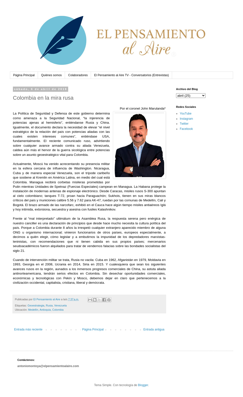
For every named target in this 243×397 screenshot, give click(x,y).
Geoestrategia (36, 305)
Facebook (186, 129)
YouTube (185, 113)
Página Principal (24, 75)
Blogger (143, 385)
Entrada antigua (153, 329)
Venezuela (60, 305)
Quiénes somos (51, 75)
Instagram (186, 118)
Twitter (184, 123)
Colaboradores (78, 75)
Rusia (49, 305)
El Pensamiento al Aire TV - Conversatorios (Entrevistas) (131, 75)
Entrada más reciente (28, 329)
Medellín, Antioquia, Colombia (45, 309)
